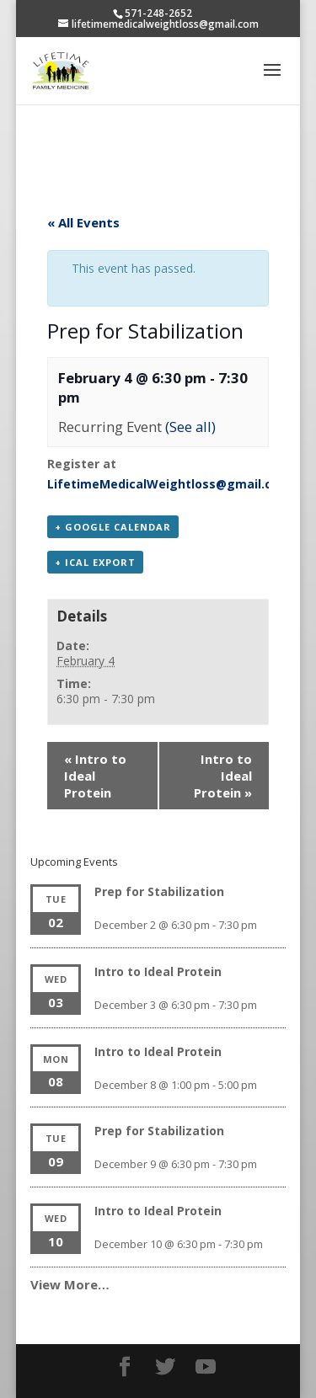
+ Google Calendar (113, 526)
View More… (70, 1284)
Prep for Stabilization (159, 891)
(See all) (190, 426)
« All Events (83, 222)
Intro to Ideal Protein (95, 775)
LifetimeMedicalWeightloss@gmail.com (169, 484)
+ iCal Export (95, 562)
